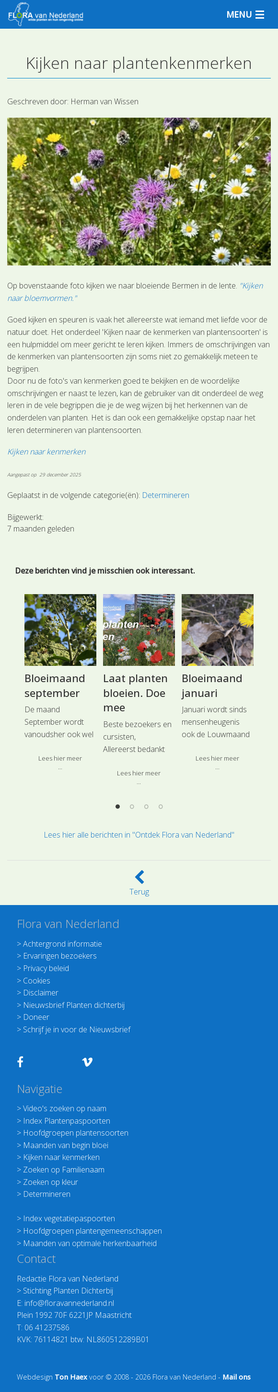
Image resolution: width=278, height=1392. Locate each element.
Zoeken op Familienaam (63, 1169)
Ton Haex (71, 1376)
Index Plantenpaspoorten (66, 1121)
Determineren (46, 1194)
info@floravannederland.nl (69, 1303)
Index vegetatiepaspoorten (69, 1218)
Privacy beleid (46, 968)
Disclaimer (40, 992)
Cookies (36, 980)
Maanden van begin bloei (65, 1145)
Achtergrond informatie (62, 944)
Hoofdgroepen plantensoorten (75, 1132)
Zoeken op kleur (50, 1182)
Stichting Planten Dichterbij (68, 1290)
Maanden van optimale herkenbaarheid (90, 1243)
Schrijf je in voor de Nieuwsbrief (76, 1029)
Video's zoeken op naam (64, 1108)
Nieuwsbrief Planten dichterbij (74, 1005)
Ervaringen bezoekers (60, 955)
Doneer (36, 1017)
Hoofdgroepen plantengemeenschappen (92, 1231)
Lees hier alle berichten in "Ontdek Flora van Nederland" (139, 834)
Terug (139, 886)
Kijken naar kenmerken (61, 1157)
